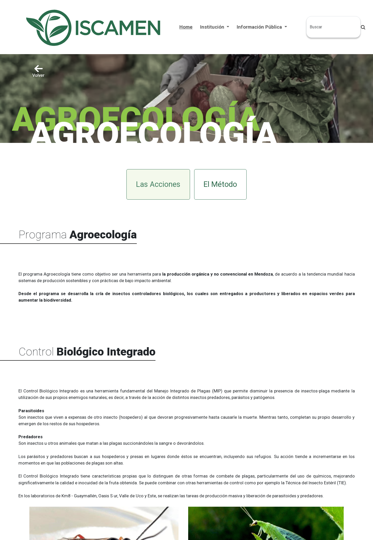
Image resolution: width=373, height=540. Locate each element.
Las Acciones (158, 184)
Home (186, 27)
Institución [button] (213, 27)
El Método (220, 184)
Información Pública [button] (260, 27)
